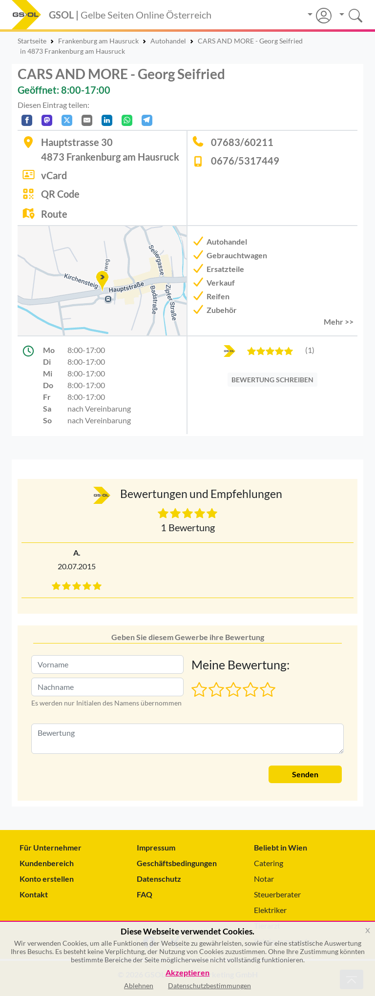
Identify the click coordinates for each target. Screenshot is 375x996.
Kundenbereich (47, 863)
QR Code (60, 194)
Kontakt (34, 894)
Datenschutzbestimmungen (209, 985)
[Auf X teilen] (67, 120)
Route (54, 214)
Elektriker (270, 909)
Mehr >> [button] (339, 321)
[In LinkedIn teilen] (107, 120)
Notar (264, 878)
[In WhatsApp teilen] (127, 120)
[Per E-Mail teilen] (87, 120)
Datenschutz (159, 878)
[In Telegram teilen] (147, 120)
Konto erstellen (47, 878)
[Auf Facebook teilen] (26, 120)
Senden (305, 774)
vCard (54, 175)
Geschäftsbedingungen (177, 863)
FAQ (144, 894)
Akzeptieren (187, 973)
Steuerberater (277, 894)
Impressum (156, 847)
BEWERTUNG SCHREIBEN (272, 379)
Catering (268, 863)
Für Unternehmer (51, 847)
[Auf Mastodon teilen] (47, 120)
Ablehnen (138, 985)
